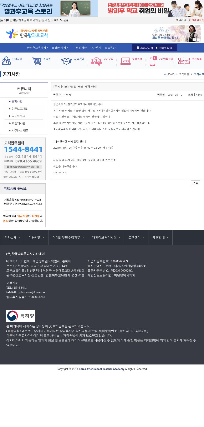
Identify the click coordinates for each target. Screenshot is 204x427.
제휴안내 (160, 237)
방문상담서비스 (12, 177)
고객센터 (136, 237)
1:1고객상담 (32, 177)
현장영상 (81, 47)
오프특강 (110, 47)
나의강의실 (145, 47)
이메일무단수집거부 (68, 237)
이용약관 (36, 237)
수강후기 (95, 47)
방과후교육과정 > (37, 47)
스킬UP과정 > (60, 47)
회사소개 (12, 237)
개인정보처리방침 (106, 237)
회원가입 (181, 20)
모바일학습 (164, 47)
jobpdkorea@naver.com (33, 292)
